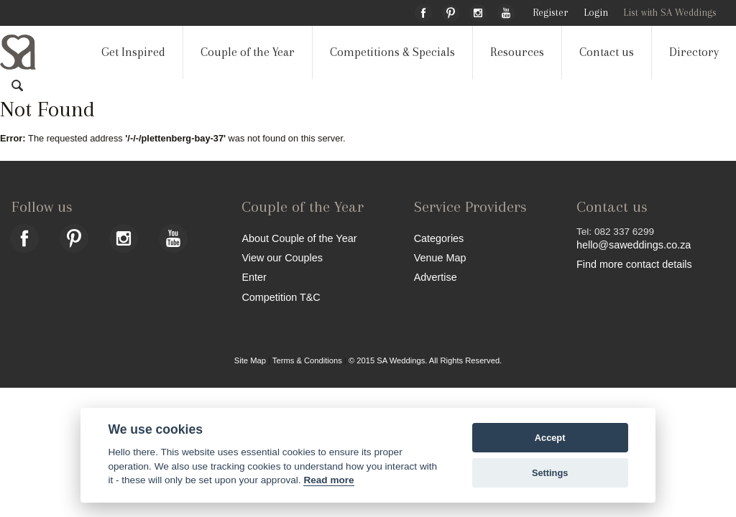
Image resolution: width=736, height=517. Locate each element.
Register (550, 12)
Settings (550, 472)
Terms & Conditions (307, 360)
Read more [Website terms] (328, 480)
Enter (254, 276)
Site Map (250, 360)
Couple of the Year (248, 52)
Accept (550, 437)
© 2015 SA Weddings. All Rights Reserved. (425, 360)
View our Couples (282, 257)
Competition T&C (281, 297)
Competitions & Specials (392, 52)
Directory (694, 52)
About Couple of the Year (299, 238)
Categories (439, 238)
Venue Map (440, 257)
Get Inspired (133, 52)
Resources (517, 52)
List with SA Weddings (670, 12)
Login (596, 12)
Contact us (606, 52)
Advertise (435, 276)
